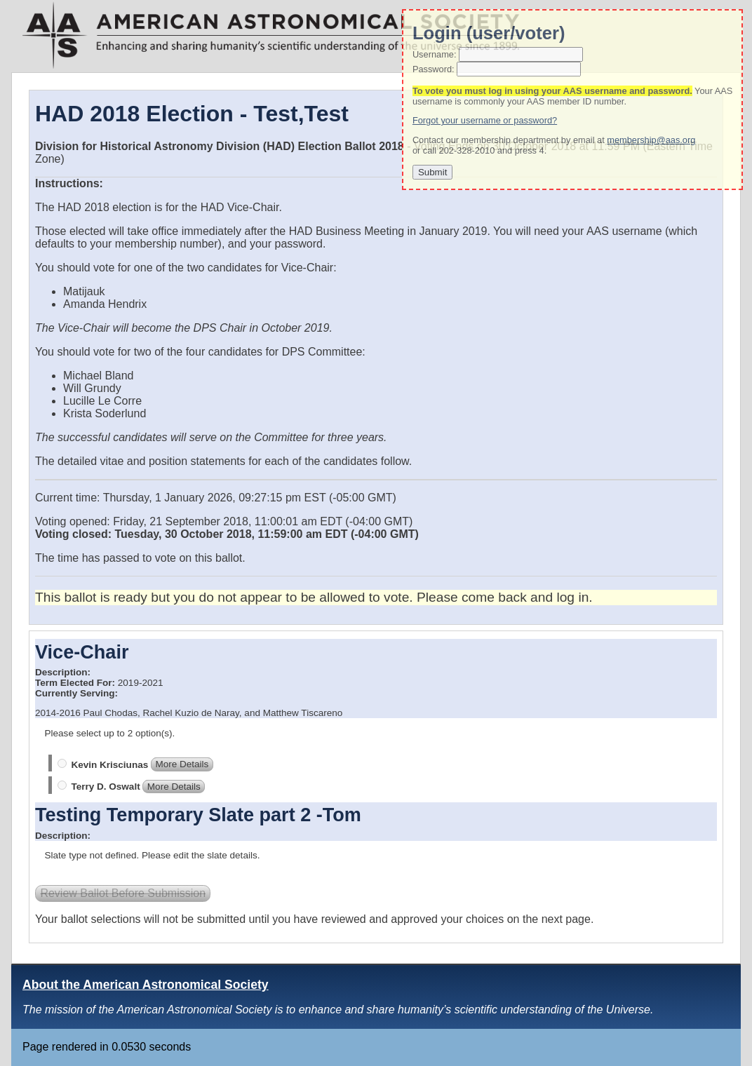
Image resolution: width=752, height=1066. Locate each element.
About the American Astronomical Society (145, 985)
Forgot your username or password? (484, 120)
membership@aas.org (651, 140)
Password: (433, 69)
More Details (181, 765)
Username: (434, 54)
